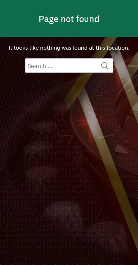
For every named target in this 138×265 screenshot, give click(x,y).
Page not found (69, 18)
